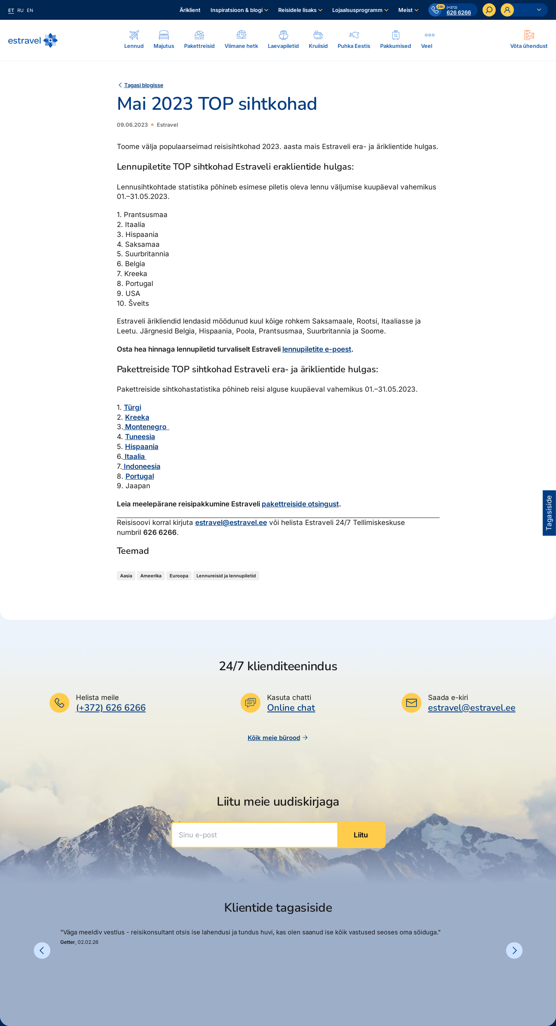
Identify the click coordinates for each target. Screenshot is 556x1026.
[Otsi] (489, 10)
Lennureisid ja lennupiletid (226, 576)
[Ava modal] (529, 40)
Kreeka (137, 417)
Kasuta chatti (289, 697)
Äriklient (190, 10)
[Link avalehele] (33, 40)
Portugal (139, 476)
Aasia (126, 576)
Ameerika (150, 576)
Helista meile (97, 697)
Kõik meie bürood (278, 738)
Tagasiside (549, 513)
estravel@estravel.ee (231, 522)
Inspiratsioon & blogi (237, 10)
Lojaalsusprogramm (357, 10)
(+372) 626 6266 (111, 708)
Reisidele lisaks (297, 10)
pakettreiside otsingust (300, 504)
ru (20, 10)
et (11, 10)
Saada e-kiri (448, 697)
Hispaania (142, 446)
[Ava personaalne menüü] (524, 10)
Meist (405, 10)
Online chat (291, 708)
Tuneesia (140, 437)
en (30, 10)
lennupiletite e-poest (316, 349)
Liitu (361, 835)
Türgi (132, 407)
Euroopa (179, 576)
